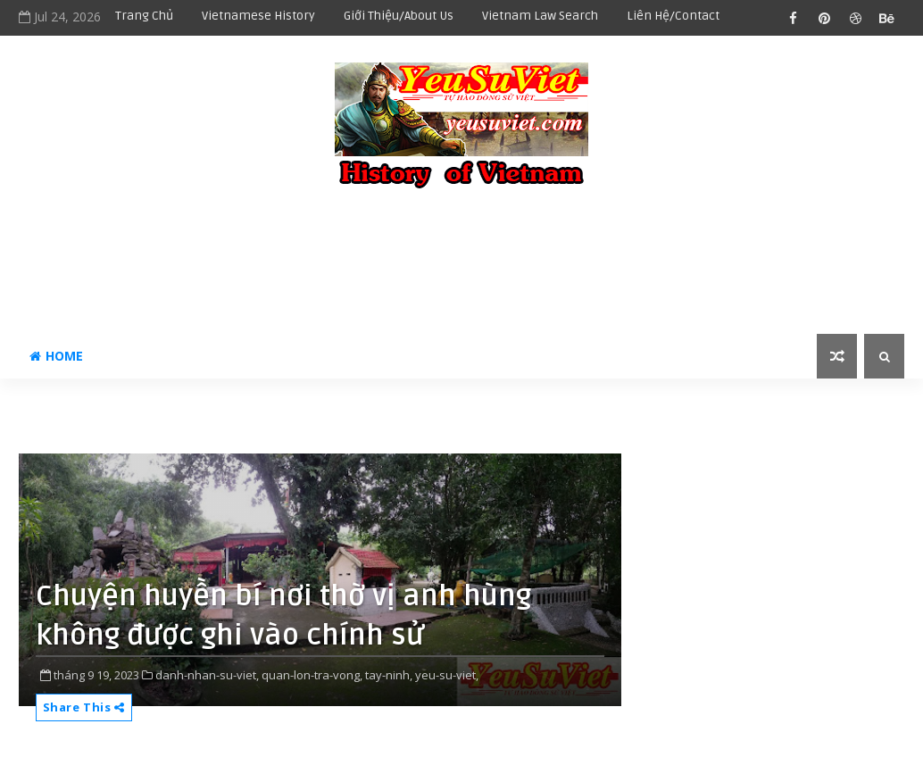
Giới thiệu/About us (398, 15)
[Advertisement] (461, 262)
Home (56, 355)
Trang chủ (144, 15)
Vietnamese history (258, 15)
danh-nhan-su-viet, (207, 675)
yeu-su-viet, (446, 675)
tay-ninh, (388, 675)
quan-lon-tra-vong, (312, 675)
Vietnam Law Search (540, 15)
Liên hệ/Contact (673, 15)
